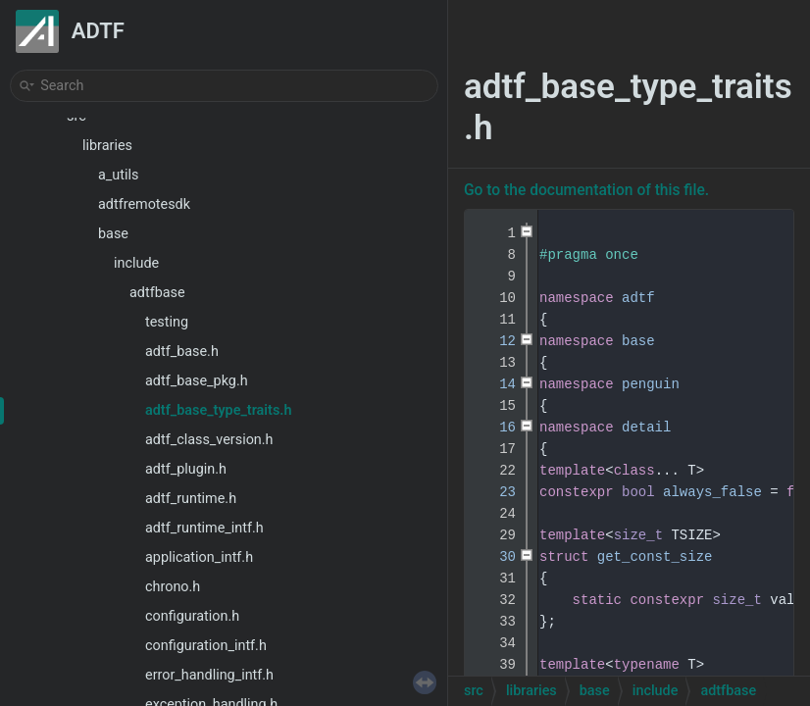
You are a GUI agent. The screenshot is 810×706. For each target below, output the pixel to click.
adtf (638, 298)
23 (495, 492)
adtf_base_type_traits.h (218, 410)
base (113, 234)
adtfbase (157, 292)
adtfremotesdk (144, 204)
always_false (712, 492)
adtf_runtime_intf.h (204, 528)
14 (495, 384)
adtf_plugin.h (186, 469)
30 (495, 557)
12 (495, 341)
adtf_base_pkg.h (196, 381)
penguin (651, 384)
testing (166, 322)
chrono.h (172, 587)
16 (495, 427)
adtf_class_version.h (209, 439)
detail (646, 427)
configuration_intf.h (206, 645)
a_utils (118, 175)
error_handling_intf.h (209, 675)
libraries (107, 145)
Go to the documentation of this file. (586, 190)
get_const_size (655, 557)
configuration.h (192, 616)
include (136, 263)
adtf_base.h (182, 351)
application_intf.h (199, 557)
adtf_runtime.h (190, 498)
